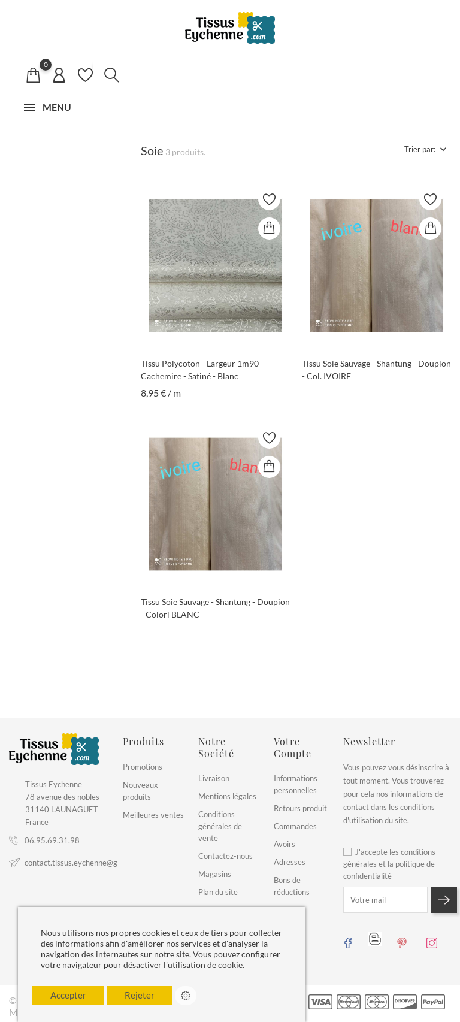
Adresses (289, 862)
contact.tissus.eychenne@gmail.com (86, 862)
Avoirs (284, 844)
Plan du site (218, 892)
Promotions (142, 767)
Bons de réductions (292, 886)
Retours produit (300, 808)
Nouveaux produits (140, 791)
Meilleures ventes (153, 815)
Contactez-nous (225, 856)
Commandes (295, 826)
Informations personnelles (295, 784)
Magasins (214, 874)
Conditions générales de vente (220, 826)
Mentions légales (227, 796)
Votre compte (292, 747)
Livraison (213, 778)
